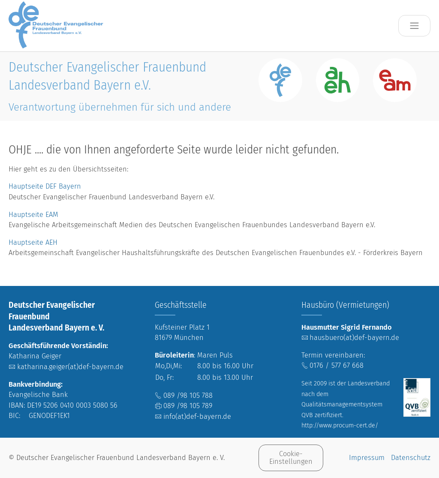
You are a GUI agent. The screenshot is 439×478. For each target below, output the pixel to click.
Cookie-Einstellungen (291, 458)
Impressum (367, 458)
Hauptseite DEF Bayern (46, 186)
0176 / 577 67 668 (337, 365)
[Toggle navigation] (414, 26)
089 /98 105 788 (188, 395)
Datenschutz (410, 458)
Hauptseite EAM (33, 214)
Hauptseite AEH (33, 242)
